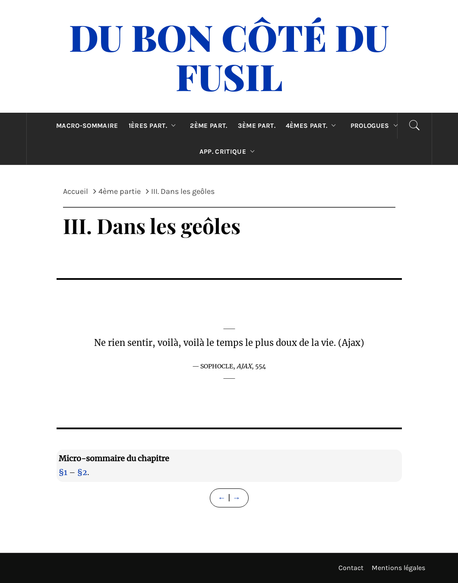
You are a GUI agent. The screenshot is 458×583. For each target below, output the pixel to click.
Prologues (376, 126)
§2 (82, 472)
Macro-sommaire (87, 126)
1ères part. (154, 126)
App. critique (229, 151)
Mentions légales (398, 568)
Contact (350, 568)
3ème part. (256, 126)
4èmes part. (313, 126)
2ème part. (208, 126)
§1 (63, 472)
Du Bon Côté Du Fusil (229, 56)
